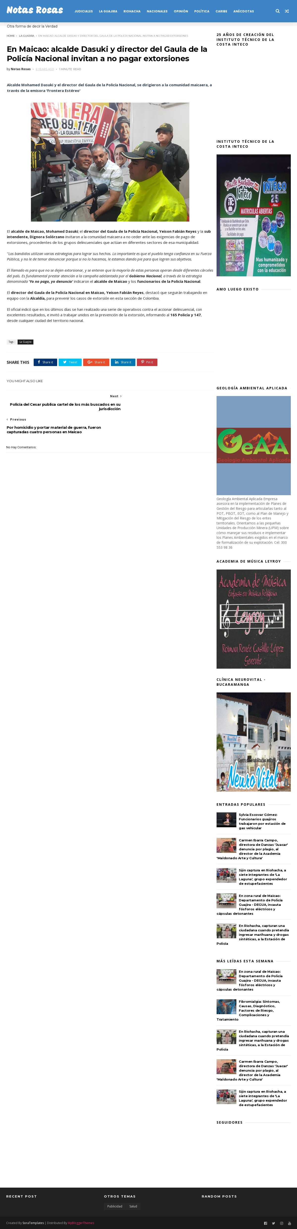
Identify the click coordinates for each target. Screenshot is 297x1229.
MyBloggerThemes (81, 1222)
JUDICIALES (83, 11)
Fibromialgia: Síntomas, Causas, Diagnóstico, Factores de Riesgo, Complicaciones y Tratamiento (248, 1010)
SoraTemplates (33, 1222)
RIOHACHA (131, 11)
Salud (133, 1206)
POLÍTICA (201, 11)
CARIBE (221, 11)
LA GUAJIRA (108, 11)
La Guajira (26, 35)
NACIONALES (157, 11)
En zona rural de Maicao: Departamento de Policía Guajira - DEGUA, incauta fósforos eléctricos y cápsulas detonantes (250, 904)
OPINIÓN (180, 11)
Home (10, 35)
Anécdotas (243, 11)
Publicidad (114, 1206)
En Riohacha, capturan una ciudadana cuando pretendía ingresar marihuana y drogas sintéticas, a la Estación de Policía (253, 934)
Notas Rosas (34, 11)
